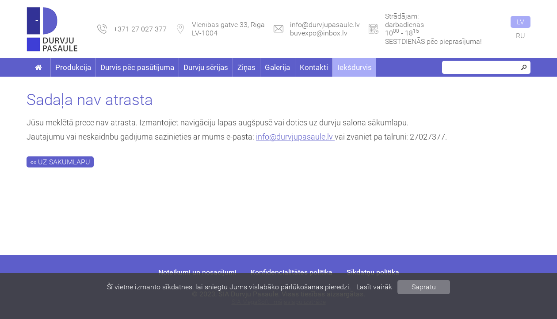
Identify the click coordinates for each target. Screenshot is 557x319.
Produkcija (73, 67)
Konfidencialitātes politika (291, 272)
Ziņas (246, 67)
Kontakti (314, 67)
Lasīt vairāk (374, 287)
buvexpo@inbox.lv (318, 33)
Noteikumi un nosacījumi (197, 272)
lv (520, 22)
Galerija (277, 67)
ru (520, 35)
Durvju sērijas (205, 67)
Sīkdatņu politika (373, 272)
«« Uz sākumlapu (60, 162)
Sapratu (424, 287)
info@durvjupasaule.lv (325, 24)
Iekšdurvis (354, 67)
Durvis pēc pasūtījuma (137, 67)
